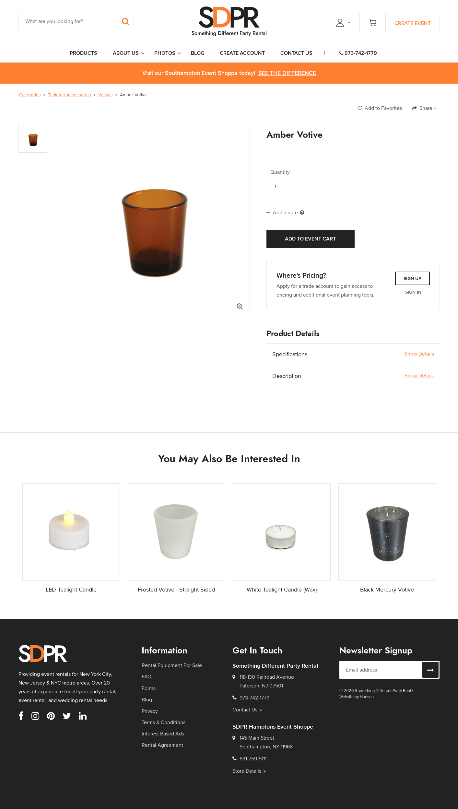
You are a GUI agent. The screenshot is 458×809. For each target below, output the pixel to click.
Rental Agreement (162, 745)
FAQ (146, 676)
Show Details (419, 354)
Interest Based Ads (163, 733)
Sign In (413, 292)
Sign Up (412, 278)
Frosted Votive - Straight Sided (176, 589)
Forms (149, 688)
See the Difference (287, 73)
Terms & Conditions (163, 722)
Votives (105, 94)
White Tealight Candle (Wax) (282, 589)
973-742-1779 (358, 53)
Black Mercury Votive (387, 589)
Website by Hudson (356, 696)
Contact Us (247, 709)
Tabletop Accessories (69, 94)
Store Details (249, 771)
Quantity (280, 172)
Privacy (150, 711)
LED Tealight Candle (71, 589)
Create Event (412, 23)
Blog (147, 699)
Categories (30, 94)
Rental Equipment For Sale (172, 665)
